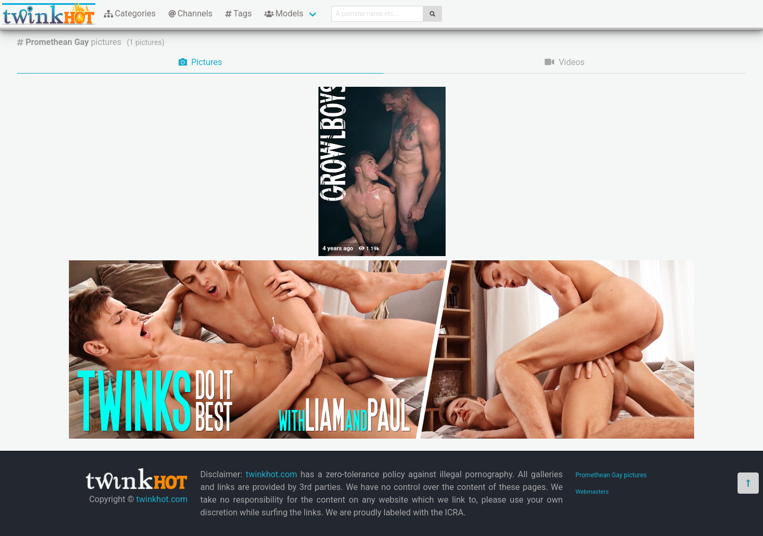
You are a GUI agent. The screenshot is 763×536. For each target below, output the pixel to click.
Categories (130, 13)
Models (283, 13)
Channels (190, 13)
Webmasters (592, 491)
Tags (238, 13)
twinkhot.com (162, 499)
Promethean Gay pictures (611, 475)
